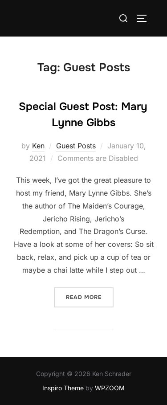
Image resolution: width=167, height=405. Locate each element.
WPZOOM (110, 388)
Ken (38, 145)
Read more (90, 296)
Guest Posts (76, 145)
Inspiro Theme (63, 388)
